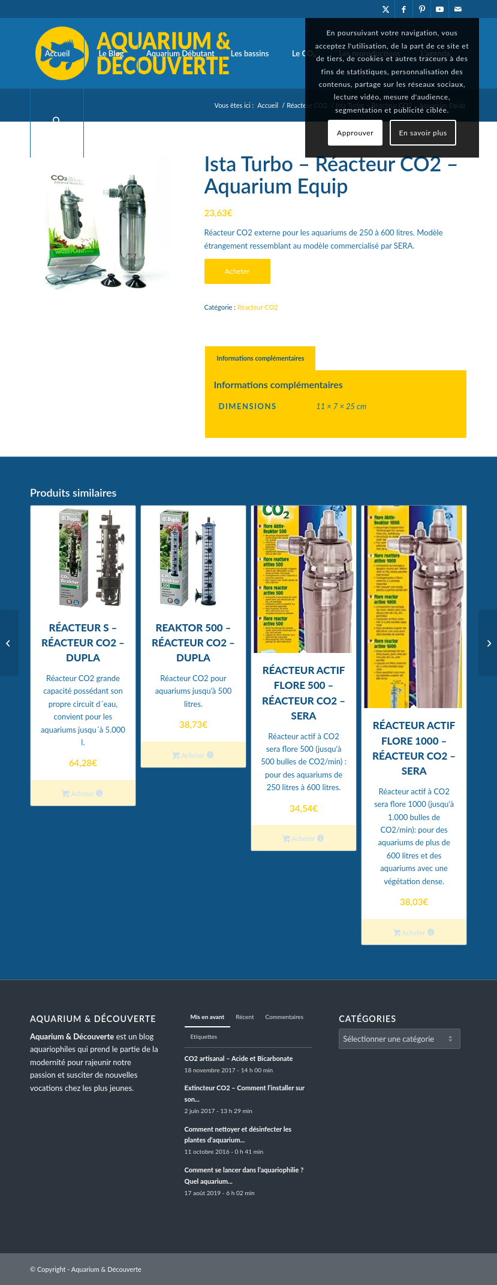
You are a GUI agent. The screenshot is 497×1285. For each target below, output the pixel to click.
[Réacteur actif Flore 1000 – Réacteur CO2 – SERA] (9, 643)
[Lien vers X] (385, 9)
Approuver (355, 132)
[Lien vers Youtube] (439, 9)
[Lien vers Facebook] (403, 9)
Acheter (237, 271)
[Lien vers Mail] (458, 9)
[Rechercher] (57, 123)
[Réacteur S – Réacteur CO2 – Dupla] (487, 643)
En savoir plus (423, 132)
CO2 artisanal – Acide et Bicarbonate (239, 1058)
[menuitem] (57, 53)
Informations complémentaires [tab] (261, 358)
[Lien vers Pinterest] (421, 9)
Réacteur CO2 (257, 307)
